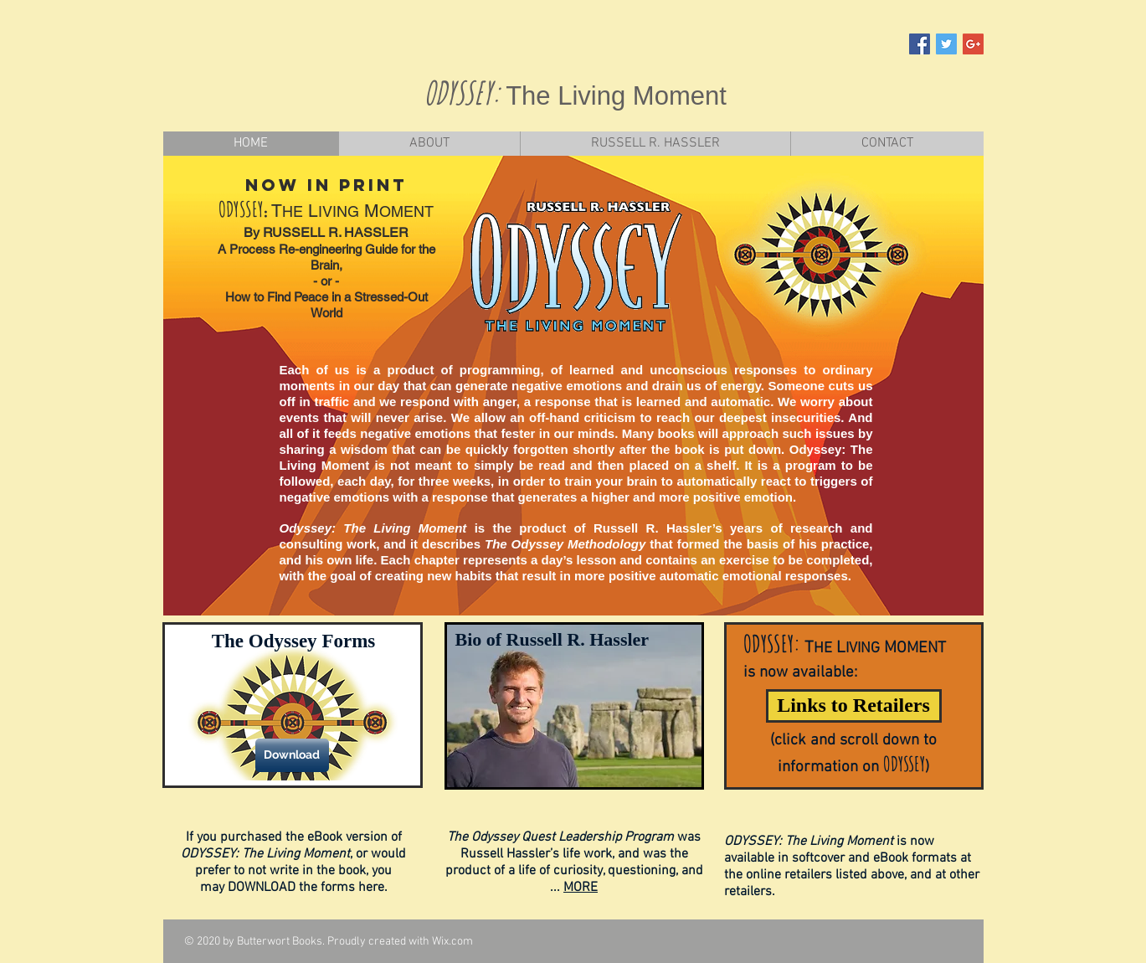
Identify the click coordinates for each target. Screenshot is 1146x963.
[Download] (292, 755)
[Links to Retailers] (854, 706)
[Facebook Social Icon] (919, 43)
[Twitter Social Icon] (946, 43)
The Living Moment (616, 96)
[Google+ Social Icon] (973, 43)
